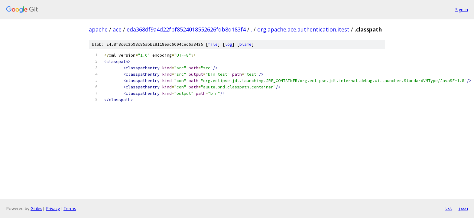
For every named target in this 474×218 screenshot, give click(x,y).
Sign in (461, 9)
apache (98, 29)
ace (117, 29)
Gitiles (36, 208)
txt (448, 208)
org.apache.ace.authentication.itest (303, 29)
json (463, 208)
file (213, 44)
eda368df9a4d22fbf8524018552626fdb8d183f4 (186, 29)
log (228, 44)
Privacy (53, 208)
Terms (69, 208)
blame (245, 44)
